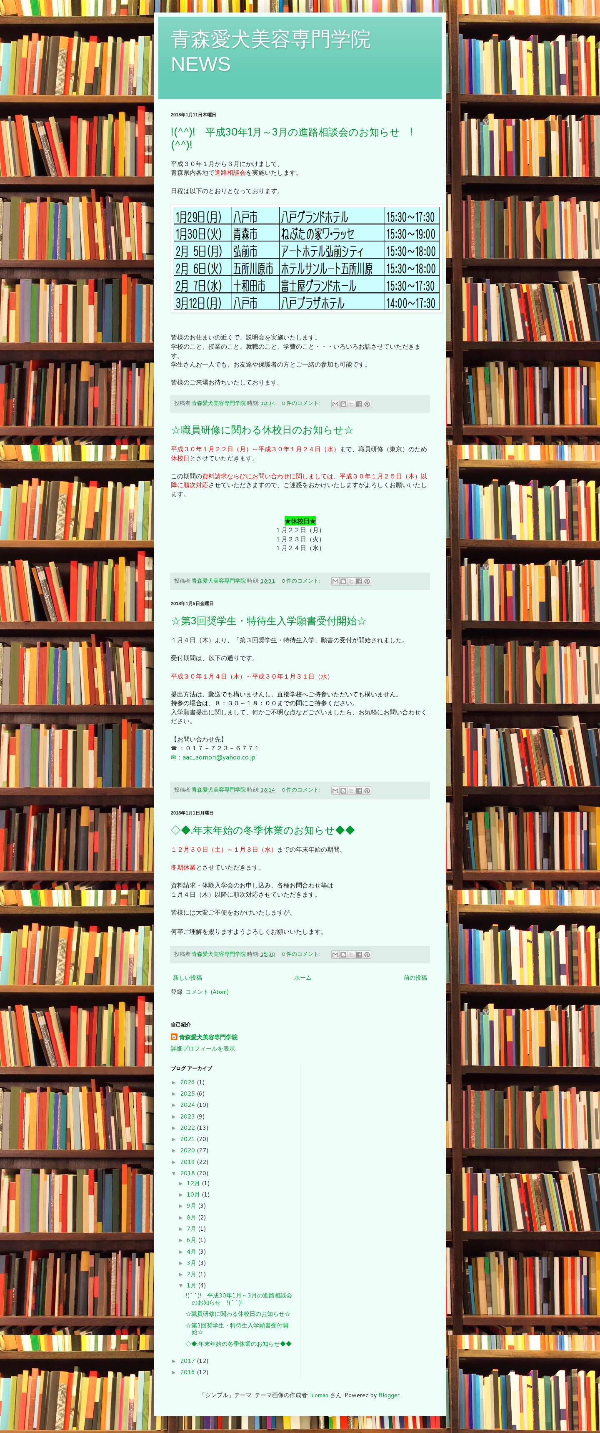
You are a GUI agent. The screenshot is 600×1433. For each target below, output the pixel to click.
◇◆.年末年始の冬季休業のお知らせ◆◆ (263, 830)
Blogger (389, 1395)
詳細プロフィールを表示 (203, 1048)
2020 (188, 1150)
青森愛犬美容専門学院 (208, 1037)
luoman (319, 1395)
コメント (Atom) (207, 992)
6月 (192, 1240)
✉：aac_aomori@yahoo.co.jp (213, 757)
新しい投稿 (187, 977)
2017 (188, 1361)
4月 (192, 1251)
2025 (188, 1093)
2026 (188, 1082)
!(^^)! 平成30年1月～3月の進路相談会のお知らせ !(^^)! (238, 1299)
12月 (194, 1183)
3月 (192, 1263)
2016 (188, 1372)
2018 (188, 1173)
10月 (194, 1194)
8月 (192, 1217)
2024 (188, 1105)
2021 (188, 1139)
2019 (188, 1162)
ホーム (303, 977)
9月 (192, 1206)
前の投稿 (415, 977)
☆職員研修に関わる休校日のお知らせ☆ (262, 430)
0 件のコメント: (301, 403)
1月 (192, 1285)
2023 (188, 1116)
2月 (192, 1274)
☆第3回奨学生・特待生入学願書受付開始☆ (269, 621)
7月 (192, 1228)
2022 (188, 1128)
